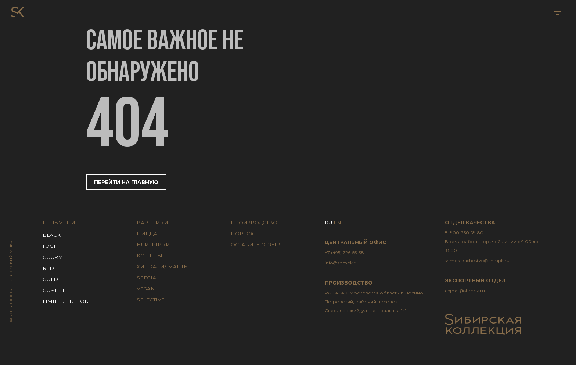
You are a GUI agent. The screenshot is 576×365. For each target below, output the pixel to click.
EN (337, 222)
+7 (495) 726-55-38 (344, 252)
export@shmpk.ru (465, 290)
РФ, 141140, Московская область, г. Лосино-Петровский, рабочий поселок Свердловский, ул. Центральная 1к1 (375, 301)
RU (328, 222)
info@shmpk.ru (342, 262)
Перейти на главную (126, 182)
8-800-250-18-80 (496, 242)
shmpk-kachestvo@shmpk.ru (477, 260)
